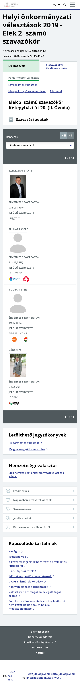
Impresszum (40, 640)
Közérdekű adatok (40, 629)
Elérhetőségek (40, 624)
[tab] (21, 65)
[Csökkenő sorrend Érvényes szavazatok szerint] (70, 135)
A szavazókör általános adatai (56, 66)
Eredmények (16, 66)
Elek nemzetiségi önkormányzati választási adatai (40, 474)
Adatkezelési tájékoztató (40, 634)
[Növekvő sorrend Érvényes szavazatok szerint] (63, 135)
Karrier (40, 645)
